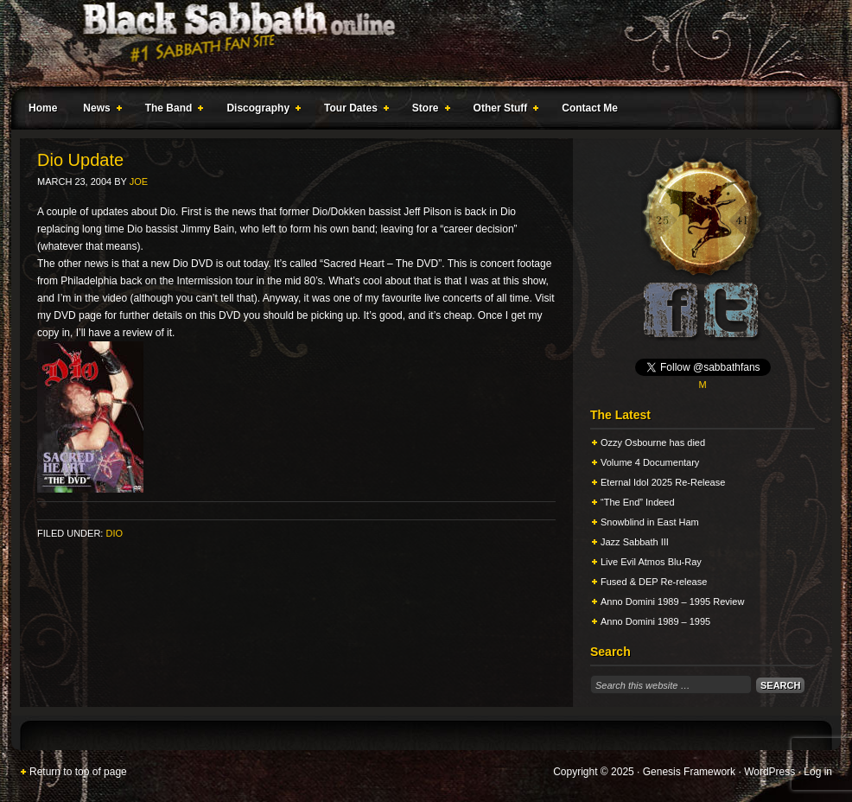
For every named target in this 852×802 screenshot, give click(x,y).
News (98, 110)
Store (428, 110)
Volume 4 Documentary (650, 462)
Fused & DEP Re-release (654, 581)
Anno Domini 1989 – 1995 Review (672, 601)
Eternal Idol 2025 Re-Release (663, 482)
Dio (114, 533)
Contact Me (590, 108)
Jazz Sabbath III (635, 542)
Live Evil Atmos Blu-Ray (651, 562)
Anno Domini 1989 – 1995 (655, 621)
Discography (260, 110)
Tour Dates (353, 110)
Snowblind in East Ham (650, 522)
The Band (171, 110)
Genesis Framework (689, 772)
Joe (139, 181)
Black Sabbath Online (417, 43)
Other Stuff (503, 110)
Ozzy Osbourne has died (653, 442)
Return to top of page (78, 772)
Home (43, 108)
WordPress (769, 772)
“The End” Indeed (638, 502)
